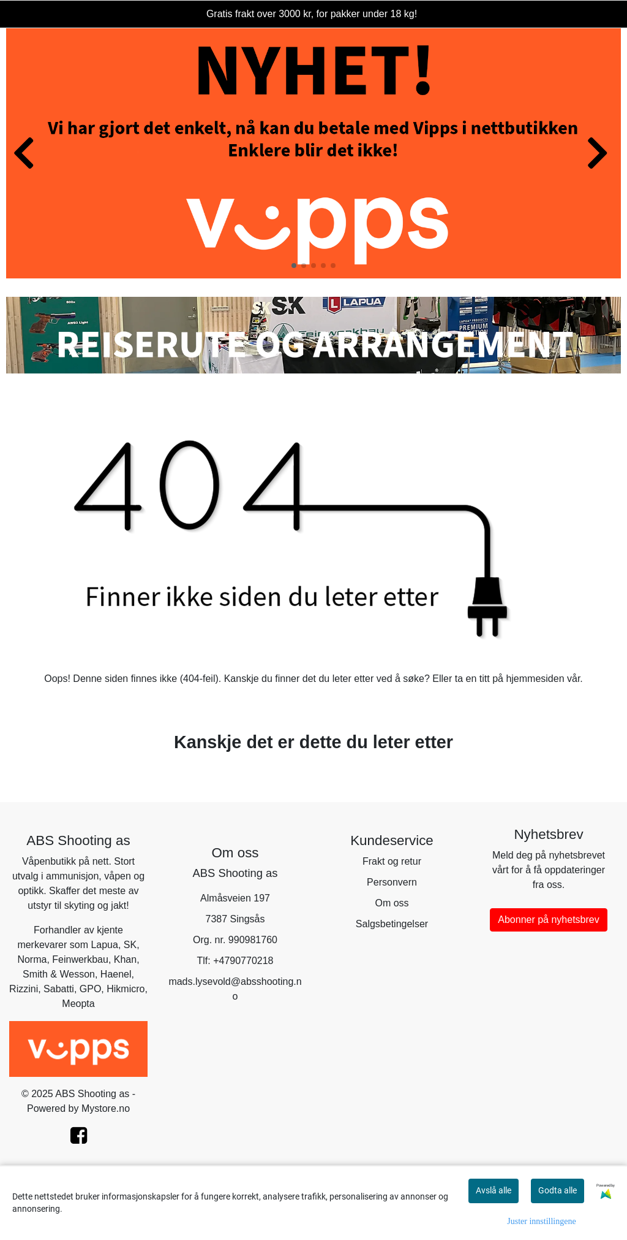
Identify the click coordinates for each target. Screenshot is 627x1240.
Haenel (116, 974)
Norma (32, 959)
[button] (293, 265)
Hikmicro (126, 989)
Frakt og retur (391, 861)
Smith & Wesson (59, 974)
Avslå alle (493, 1190)
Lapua (104, 945)
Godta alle (557, 1190)
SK (130, 945)
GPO (91, 989)
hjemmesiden (535, 678)
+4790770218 (243, 960)
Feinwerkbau (80, 959)
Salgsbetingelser (392, 924)
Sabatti (58, 989)
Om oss (391, 903)
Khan (125, 959)
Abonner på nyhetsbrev (548, 919)
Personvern (392, 882)
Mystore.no (105, 1108)
